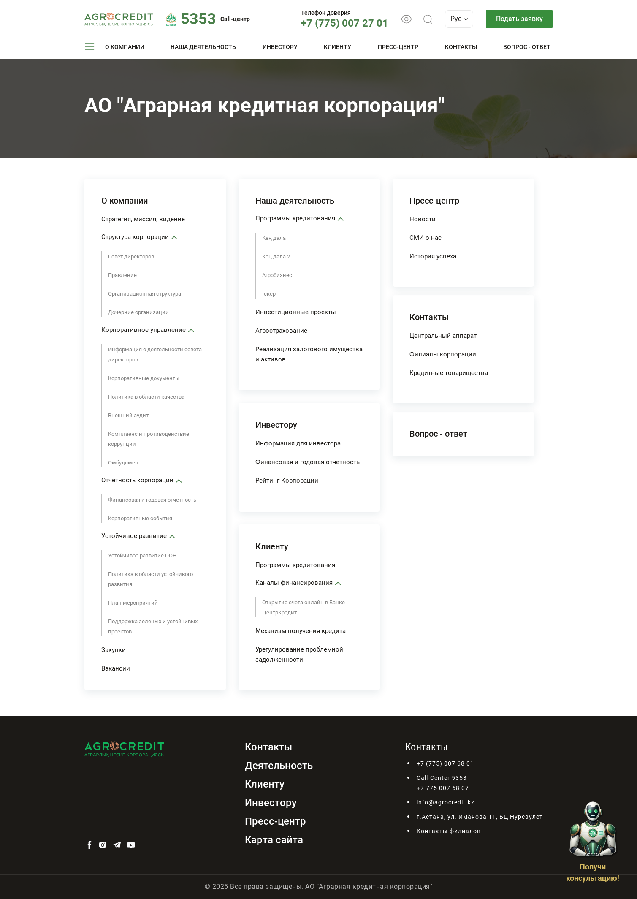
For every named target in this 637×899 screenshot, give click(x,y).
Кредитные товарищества (448, 373)
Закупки (113, 650)
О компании (124, 46)
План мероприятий (133, 603)
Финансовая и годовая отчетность (152, 500)
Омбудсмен (123, 462)
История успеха (432, 256)
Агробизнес (277, 275)
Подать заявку (519, 19)
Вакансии (115, 668)
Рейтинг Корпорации (286, 480)
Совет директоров (131, 256)
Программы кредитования (295, 218)
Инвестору (280, 46)
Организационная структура (144, 294)
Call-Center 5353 (442, 777)
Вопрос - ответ (526, 46)
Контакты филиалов (449, 831)
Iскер (269, 294)
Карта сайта (274, 840)
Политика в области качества (146, 397)
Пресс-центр (398, 46)
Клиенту (337, 46)
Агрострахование (281, 330)
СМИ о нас (425, 238)
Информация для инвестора (298, 443)
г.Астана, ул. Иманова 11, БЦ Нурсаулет (480, 816)
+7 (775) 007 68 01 (445, 763)
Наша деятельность (203, 46)
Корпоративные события (140, 518)
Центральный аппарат (443, 336)
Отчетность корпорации (137, 480)
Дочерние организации (138, 312)
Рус (459, 19)
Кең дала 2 (276, 256)
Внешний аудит (128, 415)
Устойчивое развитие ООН (142, 555)
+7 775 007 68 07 (443, 788)
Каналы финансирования (294, 583)
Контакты (461, 46)
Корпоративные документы (143, 378)
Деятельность (279, 765)
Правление (122, 275)
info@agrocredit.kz (445, 802)
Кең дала (274, 238)
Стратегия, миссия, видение (143, 219)
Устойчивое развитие (134, 536)
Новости (422, 219)
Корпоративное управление (143, 330)
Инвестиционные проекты (295, 312)
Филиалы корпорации (442, 354)
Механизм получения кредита (300, 631)
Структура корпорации (135, 237)
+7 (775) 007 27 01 (344, 23)
